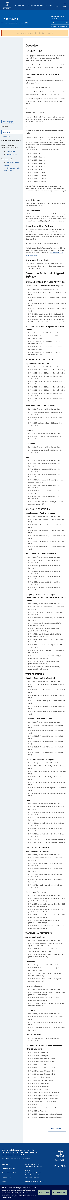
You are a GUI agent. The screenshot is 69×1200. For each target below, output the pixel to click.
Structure (6, 137)
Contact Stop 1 (11, 154)
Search (56, 5)
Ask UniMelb (10, 151)
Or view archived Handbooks (59, 26)
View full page (8, 122)
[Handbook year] (60, 23)
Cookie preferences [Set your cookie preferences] (59, 1192)
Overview (6, 132)
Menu (64, 5)
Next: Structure (56, 1129)
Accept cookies (44, 1192)
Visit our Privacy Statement (26, 1196)
